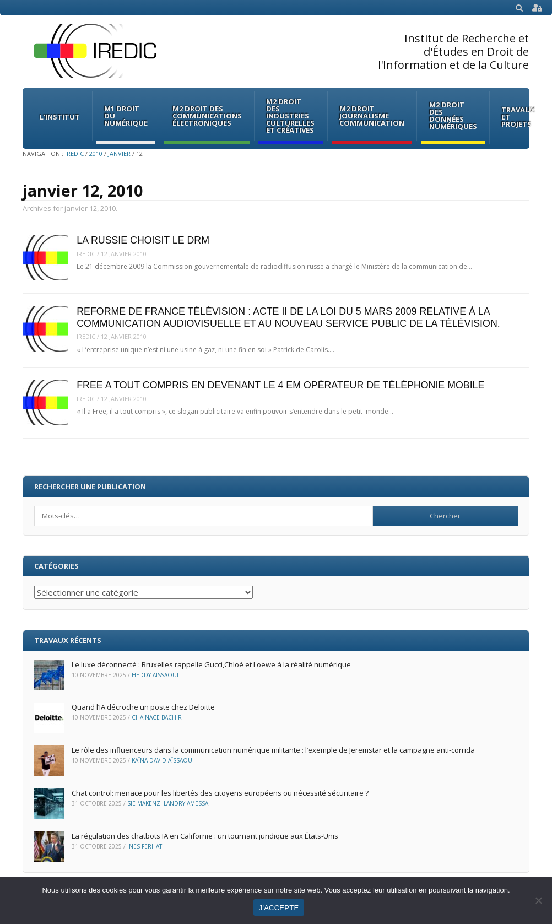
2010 (95, 153)
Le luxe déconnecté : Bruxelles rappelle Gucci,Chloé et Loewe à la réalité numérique (211, 664)
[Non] (538, 900)
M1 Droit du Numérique (126, 116)
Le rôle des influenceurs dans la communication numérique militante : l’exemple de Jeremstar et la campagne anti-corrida (273, 750)
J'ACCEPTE (279, 908)
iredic (86, 254)
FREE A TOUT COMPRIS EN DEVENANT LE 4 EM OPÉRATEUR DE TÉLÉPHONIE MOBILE (280, 385)
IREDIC (74, 153)
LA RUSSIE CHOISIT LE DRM (143, 240)
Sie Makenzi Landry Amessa (167, 803)
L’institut (60, 117)
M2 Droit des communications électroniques (207, 116)
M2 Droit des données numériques (453, 115)
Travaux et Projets (518, 117)
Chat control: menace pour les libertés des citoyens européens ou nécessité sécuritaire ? (220, 793)
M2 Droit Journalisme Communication (371, 116)
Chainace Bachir (157, 717)
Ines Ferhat (144, 846)
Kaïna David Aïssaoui (163, 760)
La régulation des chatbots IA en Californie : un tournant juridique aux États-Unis (205, 836)
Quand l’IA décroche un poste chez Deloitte (144, 707)
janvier (119, 153)
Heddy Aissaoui (155, 675)
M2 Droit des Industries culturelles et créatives (290, 115)
